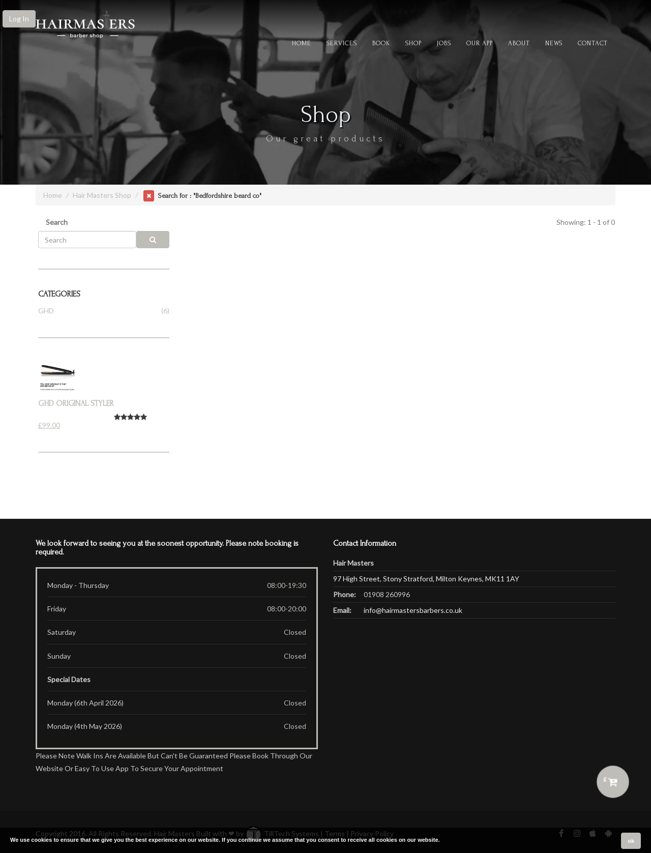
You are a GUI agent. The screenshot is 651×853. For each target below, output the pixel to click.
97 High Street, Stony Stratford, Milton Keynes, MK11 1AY (426, 578)
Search (57, 222)
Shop (413, 43)
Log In (19, 18)
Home (301, 43)
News (554, 43)
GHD (46, 310)
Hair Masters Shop (102, 195)
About (519, 43)
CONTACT (593, 43)
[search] (152, 239)
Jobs (444, 43)
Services (342, 43)
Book (381, 43)
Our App (479, 43)
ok (631, 841)
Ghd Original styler (76, 403)
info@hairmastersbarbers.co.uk (413, 610)
